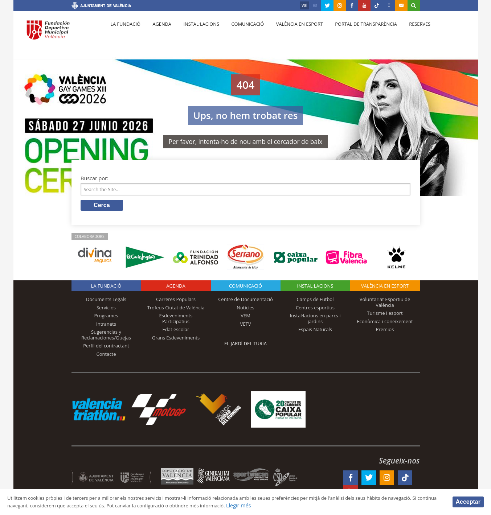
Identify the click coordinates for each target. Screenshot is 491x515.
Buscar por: (95, 178)
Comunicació (239, 33)
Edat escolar (176, 331)
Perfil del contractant (106, 348)
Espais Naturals (315, 331)
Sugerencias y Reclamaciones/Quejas (106, 337)
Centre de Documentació (245, 301)
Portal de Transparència (354, 33)
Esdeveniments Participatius (176, 320)
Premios (385, 331)
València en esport (289, 33)
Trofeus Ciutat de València (176, 309)
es (315, 5)
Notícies (245, 309)
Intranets (106, 325)
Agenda (158, 33)
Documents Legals (106, 301)
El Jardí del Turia (245, 345)
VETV (245, 325)
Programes (106, 317)
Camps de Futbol (315, 301)
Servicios (106, 309)
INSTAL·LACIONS (315, 288)
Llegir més (317, 505)
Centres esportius (315, 309)
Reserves (406, 33)
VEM (245, 317)
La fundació (124, 33)
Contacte (106, 356)
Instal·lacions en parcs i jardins (315, 320)
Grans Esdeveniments (176, 340)
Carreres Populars (176, 301)
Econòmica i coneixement (385, 323)
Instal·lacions (195, 33)
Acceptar (468, 501)
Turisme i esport (385, 315)
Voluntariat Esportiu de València (385, 304)
